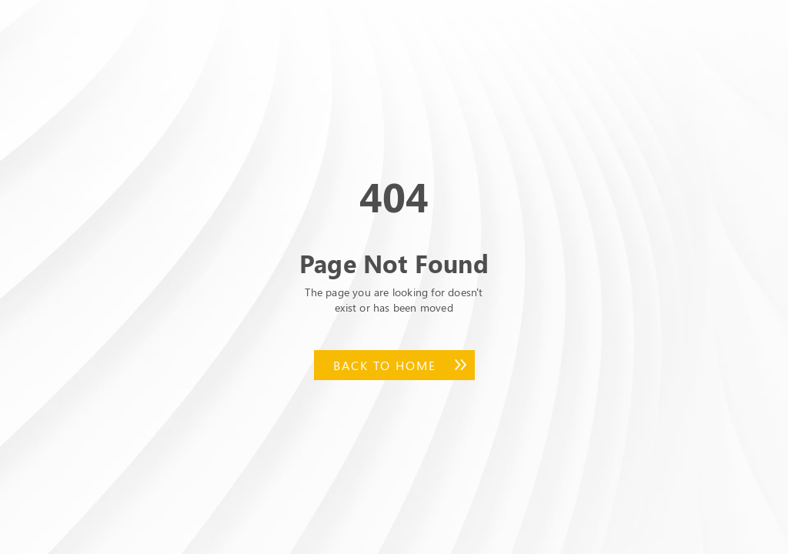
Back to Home (384, 365)
